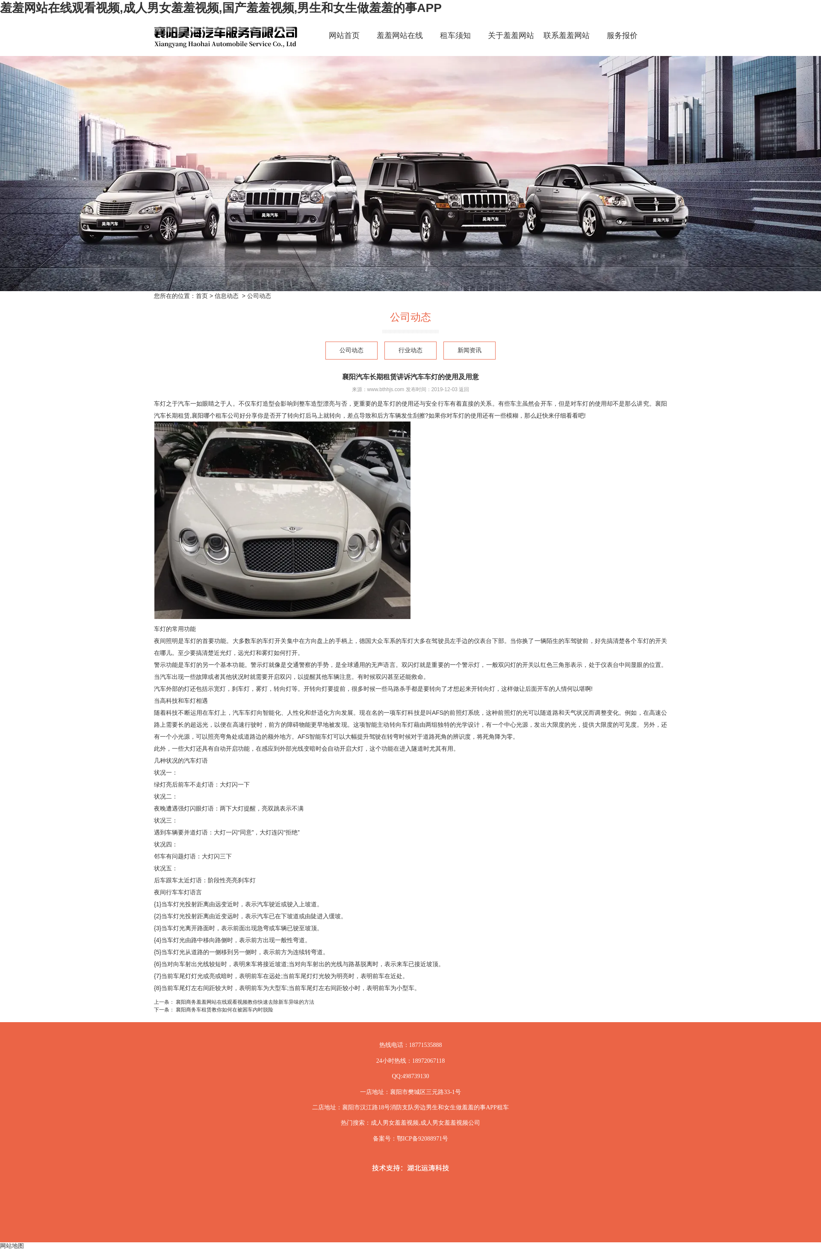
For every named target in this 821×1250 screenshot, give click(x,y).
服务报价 (622, 35)
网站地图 (12, 1245)
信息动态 (227, 295)
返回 (464, 389)
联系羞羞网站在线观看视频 (566, 43)
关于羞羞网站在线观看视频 (511, 43)
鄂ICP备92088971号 (422, 1138)
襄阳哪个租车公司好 (218, 415)
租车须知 (455, 35)
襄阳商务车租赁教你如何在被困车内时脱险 (223, 1010)
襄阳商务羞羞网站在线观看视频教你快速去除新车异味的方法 (244, 1002)
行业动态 (410, 350)
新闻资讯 (469, 350)
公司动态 (351, 350)
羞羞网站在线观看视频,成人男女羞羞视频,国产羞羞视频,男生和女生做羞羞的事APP (221, 8)
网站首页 (344, 35)
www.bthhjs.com (386, 389)
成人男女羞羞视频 (395, 1123)
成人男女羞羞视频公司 (450, 1123)
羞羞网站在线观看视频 (400, 43)
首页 (202, 295)
